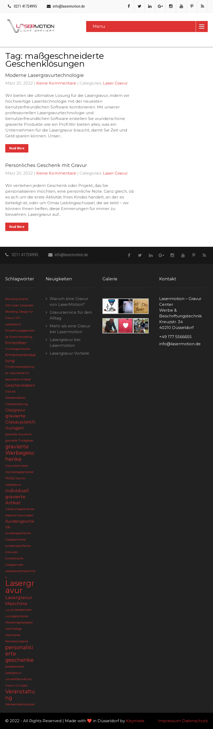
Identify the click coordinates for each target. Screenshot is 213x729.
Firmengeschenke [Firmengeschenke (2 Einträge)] (17, 349)
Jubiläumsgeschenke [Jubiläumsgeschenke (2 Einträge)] (19, 509)
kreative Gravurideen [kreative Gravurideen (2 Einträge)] (19, 515)
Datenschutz (195, 720)
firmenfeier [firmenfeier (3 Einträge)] (16, 342)
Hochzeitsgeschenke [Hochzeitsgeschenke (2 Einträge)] (19, 472)
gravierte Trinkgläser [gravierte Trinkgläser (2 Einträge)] (19, 440)
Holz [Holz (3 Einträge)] (9, 478)
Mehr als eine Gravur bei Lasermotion (70, 328)
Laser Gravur (115, 83)
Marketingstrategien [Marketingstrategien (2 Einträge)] (19, 622)
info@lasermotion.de (69, 6)
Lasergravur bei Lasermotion (65, 342)
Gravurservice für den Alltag (71, 315)
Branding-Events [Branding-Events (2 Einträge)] (16, 299)
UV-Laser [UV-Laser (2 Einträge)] (21, 685)
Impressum (169, 720)
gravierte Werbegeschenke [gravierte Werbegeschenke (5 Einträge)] (20, 452)
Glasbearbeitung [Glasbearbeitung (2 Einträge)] (16, 404)
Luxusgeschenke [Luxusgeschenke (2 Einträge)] (16, 616)
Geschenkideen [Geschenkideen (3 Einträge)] (20, 385)
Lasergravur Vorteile (69, 353)
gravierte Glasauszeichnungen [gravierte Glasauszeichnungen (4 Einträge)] (20, 422)
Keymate (135, 720)
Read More (16, 148)
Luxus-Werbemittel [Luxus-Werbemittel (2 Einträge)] (18, 610)
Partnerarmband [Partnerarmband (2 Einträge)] (16, 641)
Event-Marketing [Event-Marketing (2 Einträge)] (20, 337)
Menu (99, 26)
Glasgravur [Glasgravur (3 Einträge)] (15, 410)
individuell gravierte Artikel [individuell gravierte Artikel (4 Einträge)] (17, 496)
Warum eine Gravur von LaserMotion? (69, 301)
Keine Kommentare (56, 83)
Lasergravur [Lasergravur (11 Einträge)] (19, 587)
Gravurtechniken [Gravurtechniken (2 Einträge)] (16, 466)
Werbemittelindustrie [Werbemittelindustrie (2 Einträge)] (19, 704)
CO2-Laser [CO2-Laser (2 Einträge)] (12, 305)
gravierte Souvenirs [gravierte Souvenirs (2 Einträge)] (18, 434)
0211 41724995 (25, 6)
